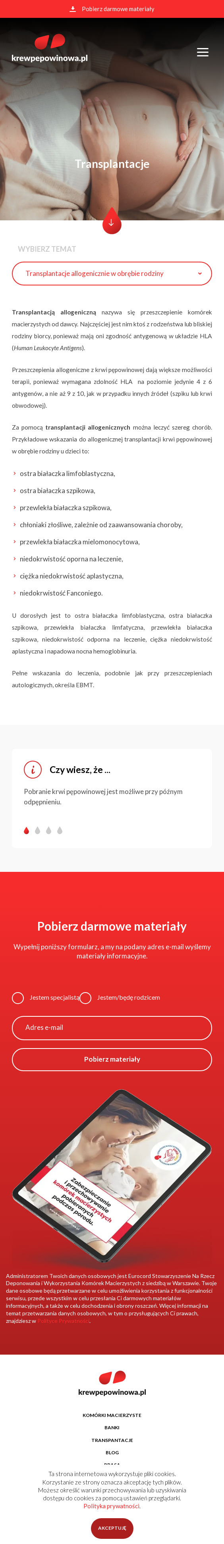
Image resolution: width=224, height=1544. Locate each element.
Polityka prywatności (111, 1505)
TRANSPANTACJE (112, 1440)
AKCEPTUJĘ (112, 1528)
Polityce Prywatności (63, 1320)
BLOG (112, 1452)
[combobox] (112, 273)
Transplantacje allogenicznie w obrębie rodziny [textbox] (94, 273)
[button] (29, 830)
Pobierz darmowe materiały (112, 8)
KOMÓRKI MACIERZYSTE (112, 1415)
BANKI (112, 1427)
